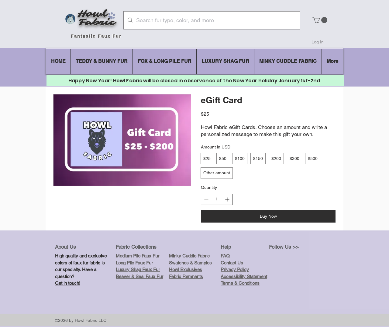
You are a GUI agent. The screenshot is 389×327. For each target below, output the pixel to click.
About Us (65, 247)
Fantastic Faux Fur (96, 36)
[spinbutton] (216, 199)
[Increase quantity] (227, 199)
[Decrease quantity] (206, 199)
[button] (319, 20)
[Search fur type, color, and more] (211, 20)
